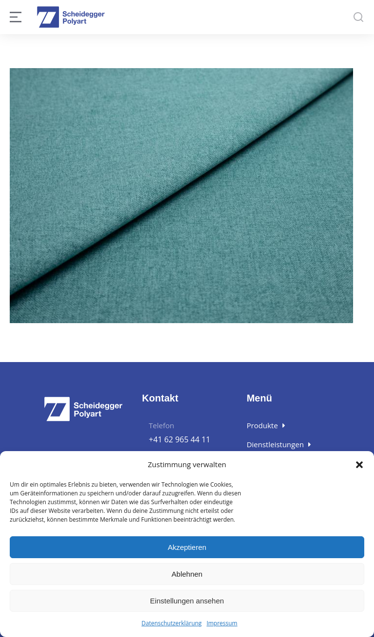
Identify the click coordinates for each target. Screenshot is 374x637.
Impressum (221, 623)
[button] (359, 465)
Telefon (161, 425)
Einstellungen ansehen (187, 601)
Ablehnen (186, 574)
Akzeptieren (187, 548)
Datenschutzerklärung (172, 623)
